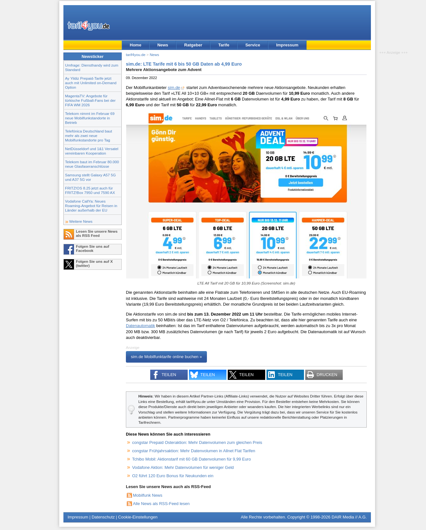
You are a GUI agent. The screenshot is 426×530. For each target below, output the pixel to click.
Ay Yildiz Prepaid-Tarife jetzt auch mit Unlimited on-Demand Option (90, 82)
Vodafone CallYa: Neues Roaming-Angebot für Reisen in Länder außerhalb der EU (91, 205)
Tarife (223, 45)
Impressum (287, 45)
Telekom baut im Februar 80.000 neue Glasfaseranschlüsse (92, 164)
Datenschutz (103, 517)
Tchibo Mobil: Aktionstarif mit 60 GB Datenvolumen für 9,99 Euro (191, 459)
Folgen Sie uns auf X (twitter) (94, 263)
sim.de (174, 87)
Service (252, 45)
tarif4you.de (135, 54)
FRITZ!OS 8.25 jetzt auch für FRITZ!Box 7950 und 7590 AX (90, 190)
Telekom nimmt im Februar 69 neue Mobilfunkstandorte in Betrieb (90, 117)
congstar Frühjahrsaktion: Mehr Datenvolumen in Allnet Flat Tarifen (193, 450)
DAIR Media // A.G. (349, 517)
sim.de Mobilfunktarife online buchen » (166, 357)
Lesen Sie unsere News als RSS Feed (97, 233)
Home (135, 45)
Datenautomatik (140, 325)
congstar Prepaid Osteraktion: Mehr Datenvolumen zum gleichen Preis (197, 442)
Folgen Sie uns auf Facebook (92, 248)
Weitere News (81, 221)
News (162, 45)
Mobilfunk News (147, 495)
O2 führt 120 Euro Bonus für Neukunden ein (173, 475)
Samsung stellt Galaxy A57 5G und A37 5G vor (90, 177)
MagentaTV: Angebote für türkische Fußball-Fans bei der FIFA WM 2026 (90, 100)
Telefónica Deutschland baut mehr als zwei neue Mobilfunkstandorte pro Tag (88, 135)
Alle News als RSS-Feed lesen (161, 503)
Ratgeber (193, 45)
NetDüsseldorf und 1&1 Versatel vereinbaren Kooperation (91, 151)
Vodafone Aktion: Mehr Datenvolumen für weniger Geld (183, 467)
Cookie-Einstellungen (138, 517)
